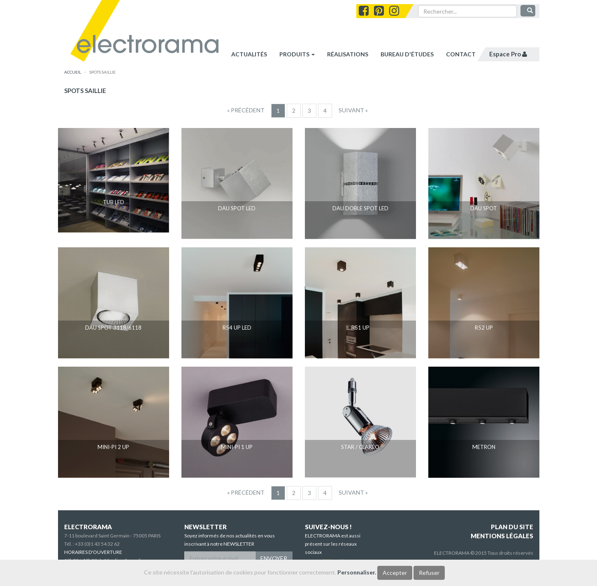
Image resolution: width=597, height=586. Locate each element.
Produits (297, 54)
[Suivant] (353, 110)
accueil (72, 72)
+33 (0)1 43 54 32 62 (97, 544)
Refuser (429, 572)
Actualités (249, 54)
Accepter (395, 572)
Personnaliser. (356, 572)
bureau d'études (407, 54)
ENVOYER (273, 558)
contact (461, 54)
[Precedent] (245, 110)
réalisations (347, 54)
